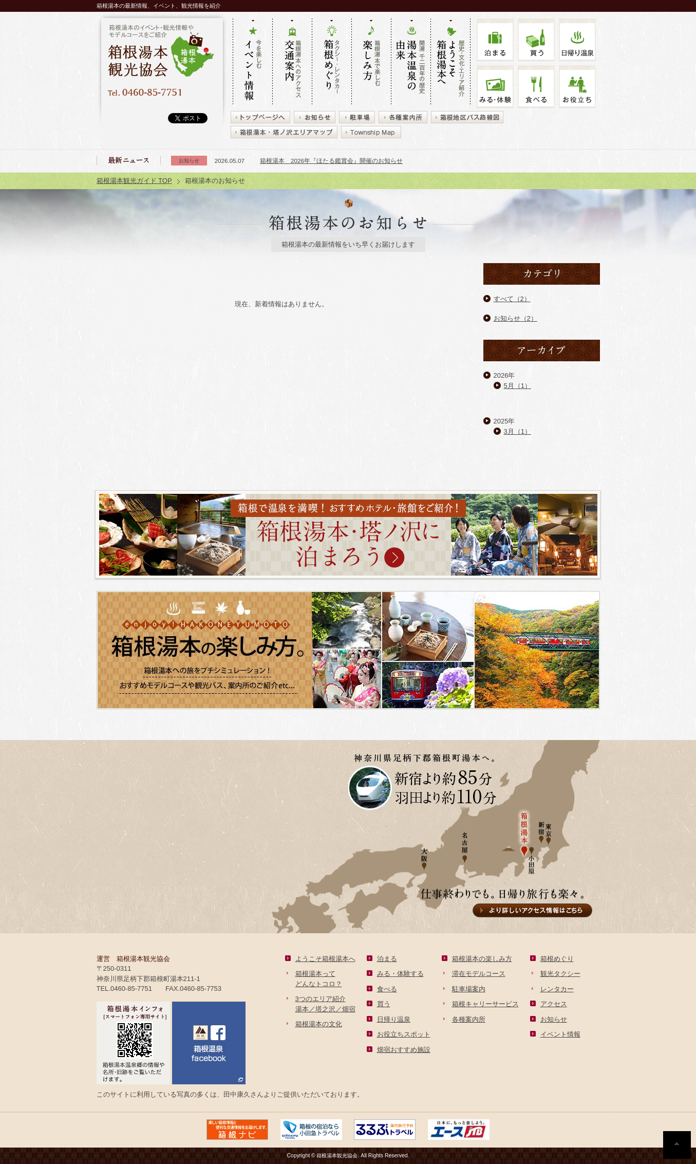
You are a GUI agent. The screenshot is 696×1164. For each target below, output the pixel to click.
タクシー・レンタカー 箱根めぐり (331, 62)
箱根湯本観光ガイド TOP (134, 180)
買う (536, 40)
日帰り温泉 (393, 1019)
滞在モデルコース (478, 973)
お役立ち (577, 86)
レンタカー (557, 989)
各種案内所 (468, 1019)
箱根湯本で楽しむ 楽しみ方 (371, 62)
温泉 (577, 40)
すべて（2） (512, 299)
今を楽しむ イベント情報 (252, 62)
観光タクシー (560, 973)
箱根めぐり (557, 959)
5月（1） (517, 386)
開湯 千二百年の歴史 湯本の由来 (410, 62)
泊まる (495, 40)
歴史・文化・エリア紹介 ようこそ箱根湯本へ (450, 62)
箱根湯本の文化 (318, 1024)
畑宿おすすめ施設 (403, 1050)
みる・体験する (400, 973)
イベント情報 (560, 1034)
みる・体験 (495, 86)
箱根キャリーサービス (485, 1004)
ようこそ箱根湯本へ (325, 959)
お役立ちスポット (403, 1034)
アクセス (553, 1004)
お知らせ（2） (515, 318)
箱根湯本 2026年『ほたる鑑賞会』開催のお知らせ (331, 160)
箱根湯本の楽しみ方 (482, 959)
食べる (536, 86)
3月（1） (517, 431)
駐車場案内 (468, 989)
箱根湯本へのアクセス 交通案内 (292, 62)
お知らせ (553, 1019)
